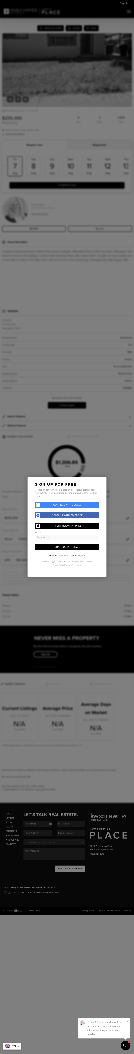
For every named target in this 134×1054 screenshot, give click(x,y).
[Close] (127, 1021)
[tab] (67, 555)
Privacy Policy (58, 565)
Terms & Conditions (73, 565)
